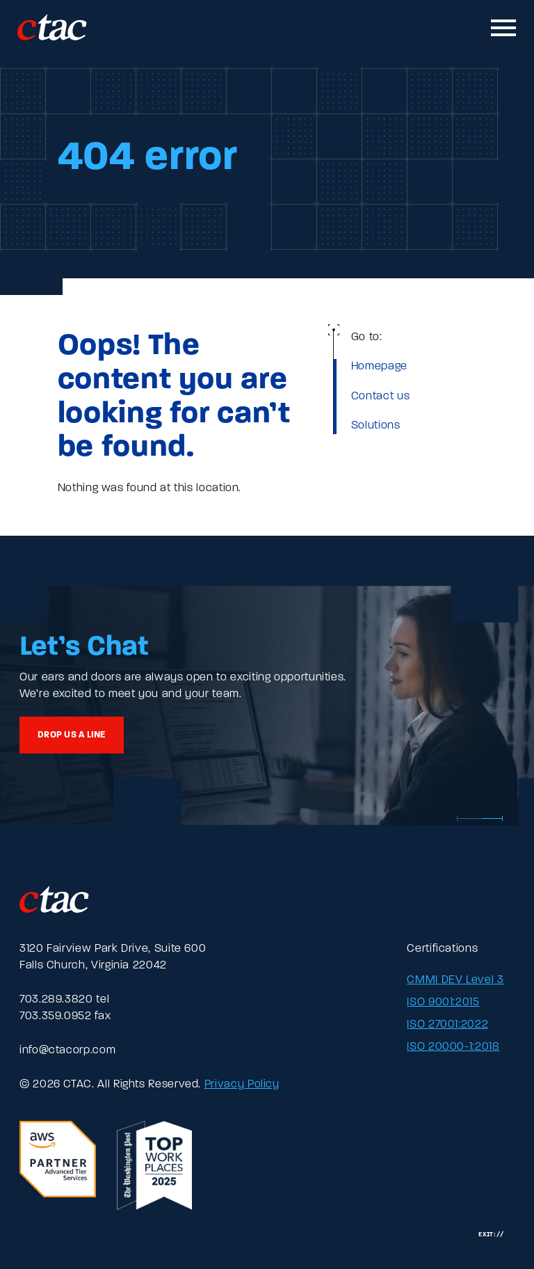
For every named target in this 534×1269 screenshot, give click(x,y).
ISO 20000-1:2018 (453, 1047)
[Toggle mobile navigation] (504, 27)
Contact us (380, 396)
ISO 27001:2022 (447, 1024)
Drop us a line (72, 735)
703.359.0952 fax (65, 1016)
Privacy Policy (242, 1084)
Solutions (375, 425)
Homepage (379, 366)
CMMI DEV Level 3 (455, 980)
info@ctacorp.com (67, 1050)
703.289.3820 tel (64, 999)
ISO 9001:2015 (443, 1002)
